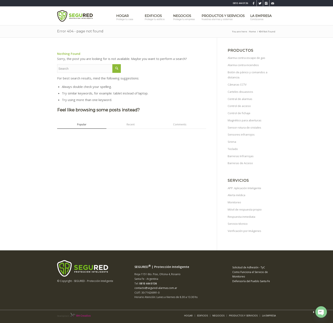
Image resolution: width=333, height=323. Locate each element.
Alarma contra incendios (243, 65)
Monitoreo (234, 202)
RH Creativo (83, 315)
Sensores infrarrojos (241, 134)
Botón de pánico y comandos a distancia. (247, 74)
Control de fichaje (239, 113)
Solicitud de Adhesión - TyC (248, 267)
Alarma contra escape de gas (246, 58)
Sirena (232, 142)
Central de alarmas (240, 99)
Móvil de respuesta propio (245, 209)
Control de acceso (239, 106)
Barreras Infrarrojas (241, 156)
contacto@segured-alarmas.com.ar (155, 288)
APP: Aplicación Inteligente (244, 188)
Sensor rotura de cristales (244, 127)
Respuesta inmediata (241, 217)
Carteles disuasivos (240, 92)
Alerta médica (236, 195)
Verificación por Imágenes (244, 231)
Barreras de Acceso (240, 163)
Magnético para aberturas (244, 120)
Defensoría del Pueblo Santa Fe (251, 281)
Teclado (233, 149)
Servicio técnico (238, 224)
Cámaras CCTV (237, 84)
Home (252, 31)
